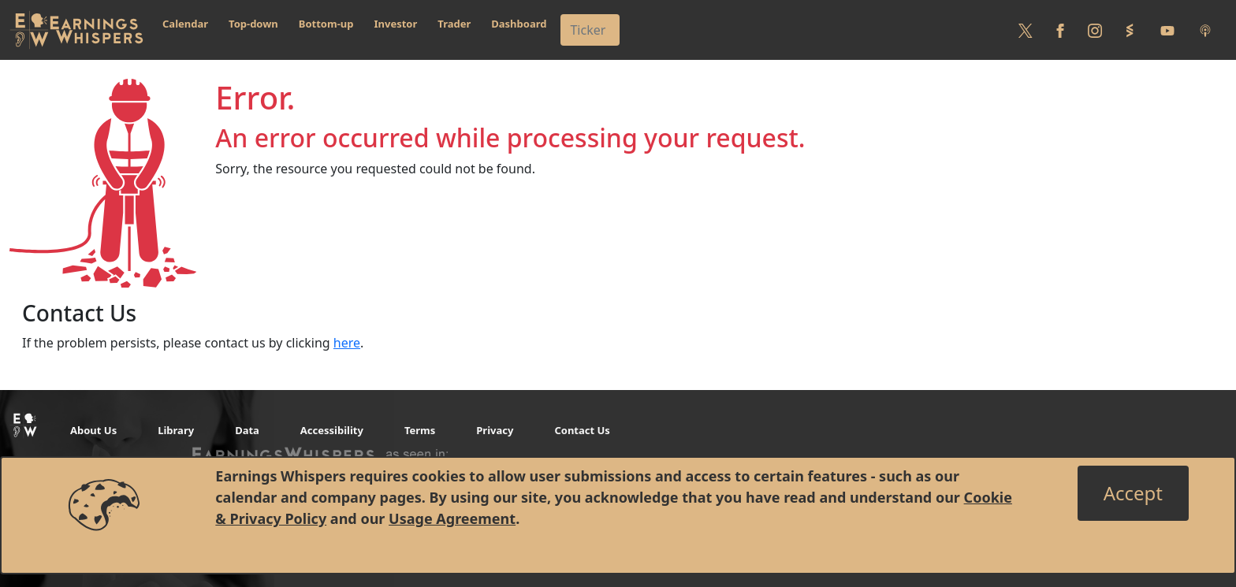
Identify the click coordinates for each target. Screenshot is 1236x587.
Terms (419, 430)
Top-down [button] (253, 24)
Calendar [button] (185, 24)
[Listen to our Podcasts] (1205, 30)
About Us (93, 430)
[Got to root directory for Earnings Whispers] (76, 30)
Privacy (494, 430)
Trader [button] (454, 24)
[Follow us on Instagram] (1095, 30)
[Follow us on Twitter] (1025, 30)
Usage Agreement (452, 518)
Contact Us (581, 430)
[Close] (1133, 493)
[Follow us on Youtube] (1167, 30)
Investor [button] (396, 24)
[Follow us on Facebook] (1060, 30)
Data (247, 430)
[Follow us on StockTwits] (1129, 30)
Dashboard (518, 24)
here (346, 342)
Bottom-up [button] (326, 24)
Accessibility (331, 430)
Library (176, 430)
